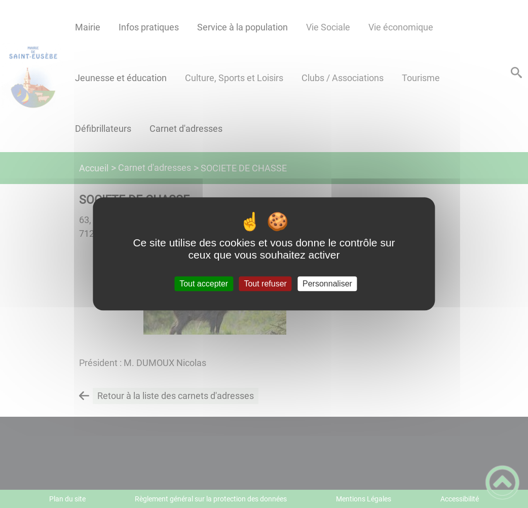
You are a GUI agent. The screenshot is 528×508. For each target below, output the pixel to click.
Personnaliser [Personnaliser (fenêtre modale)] (327, 283)
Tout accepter (203, 283)
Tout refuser (265, 283)
